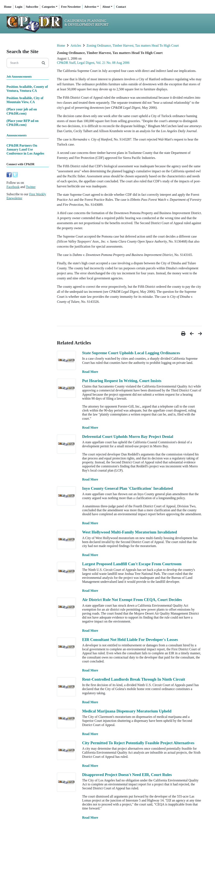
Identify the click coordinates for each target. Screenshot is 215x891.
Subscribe (32, 6)
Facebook (12, 187)
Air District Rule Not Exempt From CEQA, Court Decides (132, 600)
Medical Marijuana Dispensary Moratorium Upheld (126, 711)
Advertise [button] (90, 6)
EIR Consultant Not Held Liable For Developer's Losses (130, 640)
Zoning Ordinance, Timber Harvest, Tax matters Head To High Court (133, 45)
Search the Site (22, 51)
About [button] (106, 6)
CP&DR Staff (66, 62)
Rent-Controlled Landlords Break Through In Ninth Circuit (133, 679)
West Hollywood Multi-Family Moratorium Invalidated (129, 532)
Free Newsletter (71, 6)
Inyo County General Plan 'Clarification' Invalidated (127, 488)
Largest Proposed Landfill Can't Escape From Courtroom (131, 564)
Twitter (31, 187)
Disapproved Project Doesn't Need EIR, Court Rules (127, 775)
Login (18, 6)
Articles (75, 45)
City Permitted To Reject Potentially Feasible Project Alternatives (138, 743)
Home (7, 6)
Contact (121, 6)
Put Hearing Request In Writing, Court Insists (121, 381)
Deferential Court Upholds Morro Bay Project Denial (127, 436)
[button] (184, 333)
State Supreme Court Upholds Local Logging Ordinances (131, 353)
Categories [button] (48, 6)
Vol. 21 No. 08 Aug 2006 (112, 62)
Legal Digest (85, 62)
